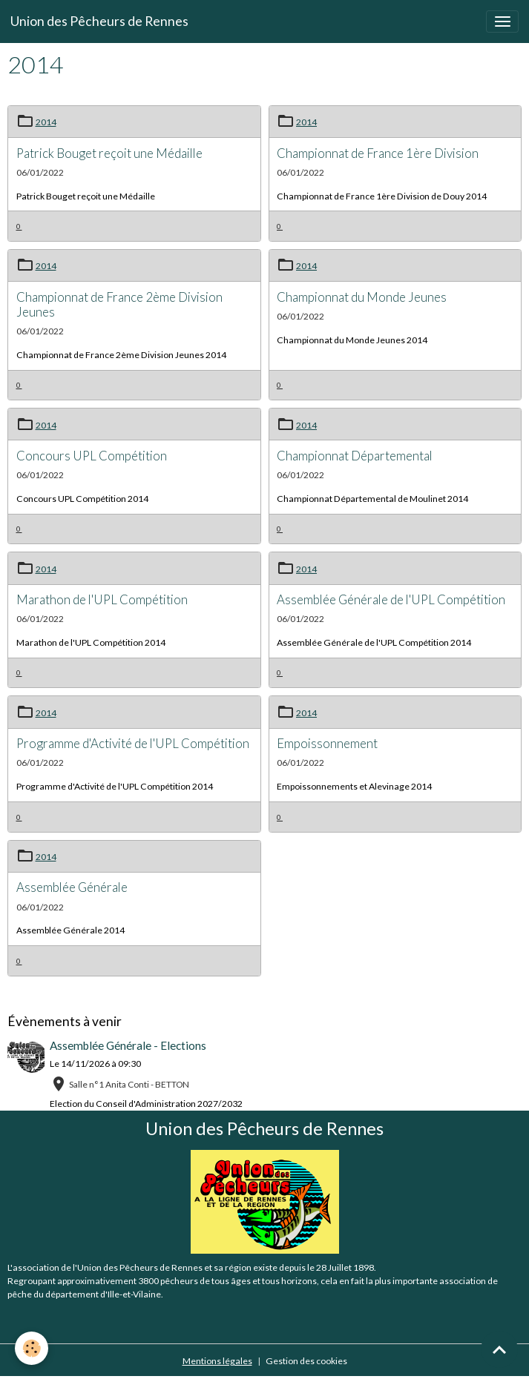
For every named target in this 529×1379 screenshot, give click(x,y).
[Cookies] (31, 1348)
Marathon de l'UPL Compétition (102, 599)
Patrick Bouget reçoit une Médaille (109, 153)
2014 (46, 122)
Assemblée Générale (72, 887)
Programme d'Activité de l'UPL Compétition (132, 743)
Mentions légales (217, 1360)
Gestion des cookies (306, 1360)
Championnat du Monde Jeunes (362, 297)
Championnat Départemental (355, 455)
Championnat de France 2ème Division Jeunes (119, 304)
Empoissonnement (327, 743)
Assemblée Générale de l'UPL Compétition (391, 599)
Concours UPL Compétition (91, 455)
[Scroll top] (499, 1349)
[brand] (99, 21)
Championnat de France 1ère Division (378, 153)
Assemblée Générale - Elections (128, 1045)
